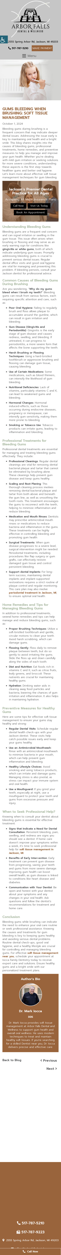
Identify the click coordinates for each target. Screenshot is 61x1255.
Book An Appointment (30, 212)
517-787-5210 (18, 48)
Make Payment (42, 48)
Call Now (18, 206)
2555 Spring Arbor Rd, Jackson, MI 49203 (31, 42)
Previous (48, 1060)
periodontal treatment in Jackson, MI (32, 593)
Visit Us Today (39, 206)
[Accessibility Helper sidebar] (4, 39)
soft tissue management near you (30, 954)
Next (52, 1068)
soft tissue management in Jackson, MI (31, 851)
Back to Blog (11, 1060)
